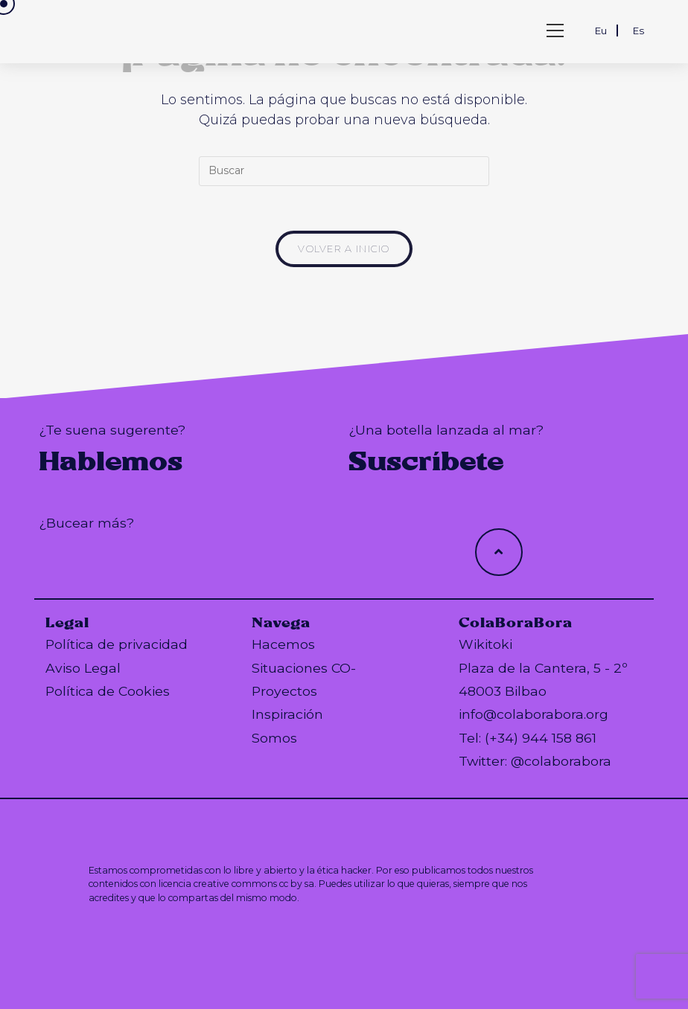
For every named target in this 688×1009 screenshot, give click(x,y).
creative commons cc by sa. (255, 883)
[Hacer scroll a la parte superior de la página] (499, 552)
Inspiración (287, 714)
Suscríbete (426, 461)
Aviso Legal (83, 668)
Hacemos (283, 644)
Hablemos (110, 461)
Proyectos (284, 691)
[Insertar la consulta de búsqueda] (344, 171)
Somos (274, 738)
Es (638, 30)
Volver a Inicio (344, 248)
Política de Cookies (107, 691)
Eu (601, 30)
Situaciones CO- (304, 668)
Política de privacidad (116, 644)
